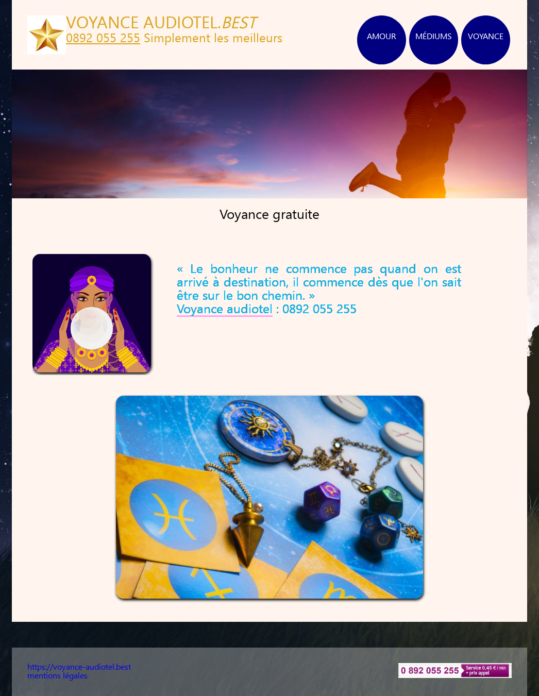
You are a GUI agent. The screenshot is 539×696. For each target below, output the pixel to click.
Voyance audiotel (225, 310)
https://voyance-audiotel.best (79, 667)
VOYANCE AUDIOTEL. (161, 24)
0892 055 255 (103, 39)
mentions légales (57, 676)
